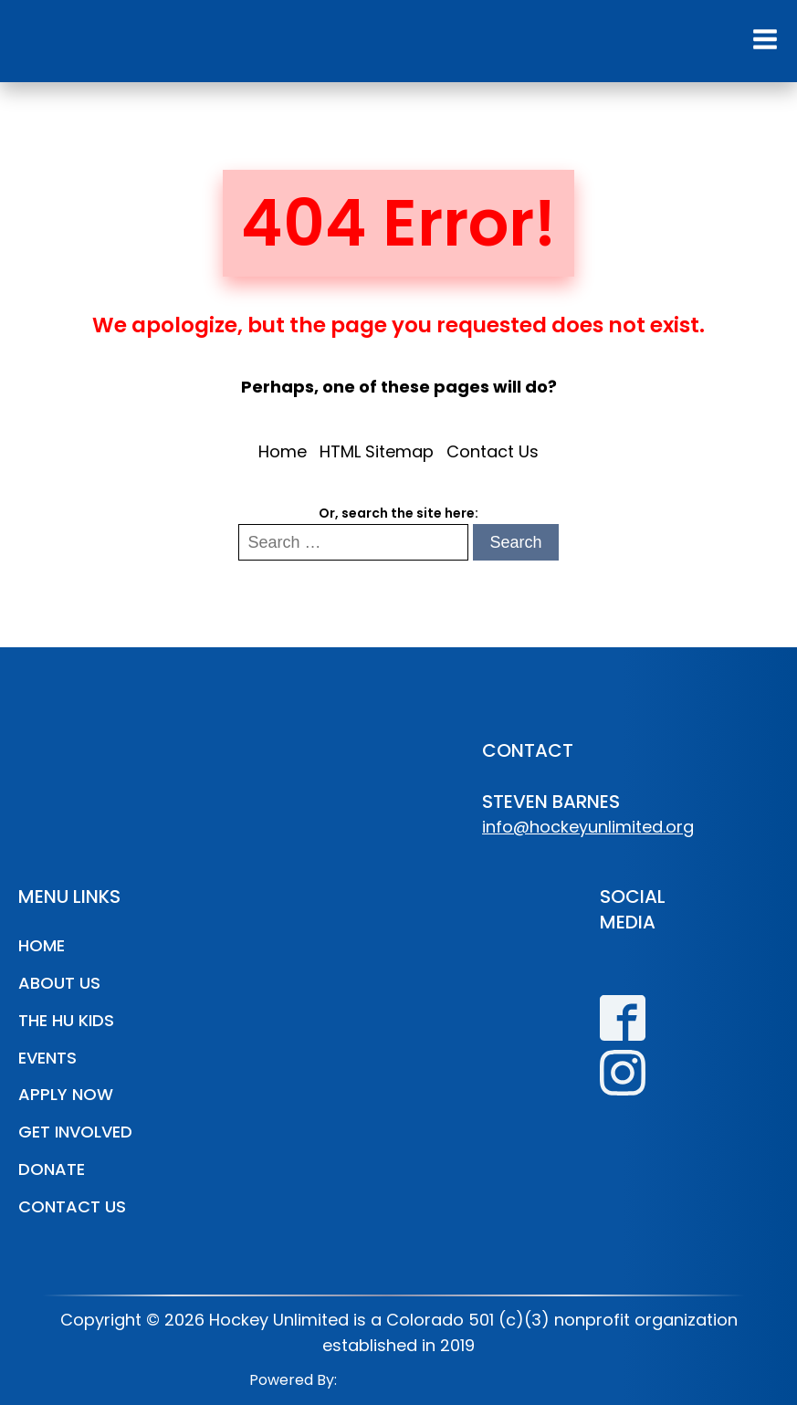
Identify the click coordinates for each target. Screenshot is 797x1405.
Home (282, 451)
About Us (59, 982)
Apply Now (65, 1094)
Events (47, 1057)
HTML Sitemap (377, 451)
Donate (51, 1169)
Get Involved (75, 1131)
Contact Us (492, 451)
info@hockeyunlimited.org (588, 826)
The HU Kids (66, 1020)
